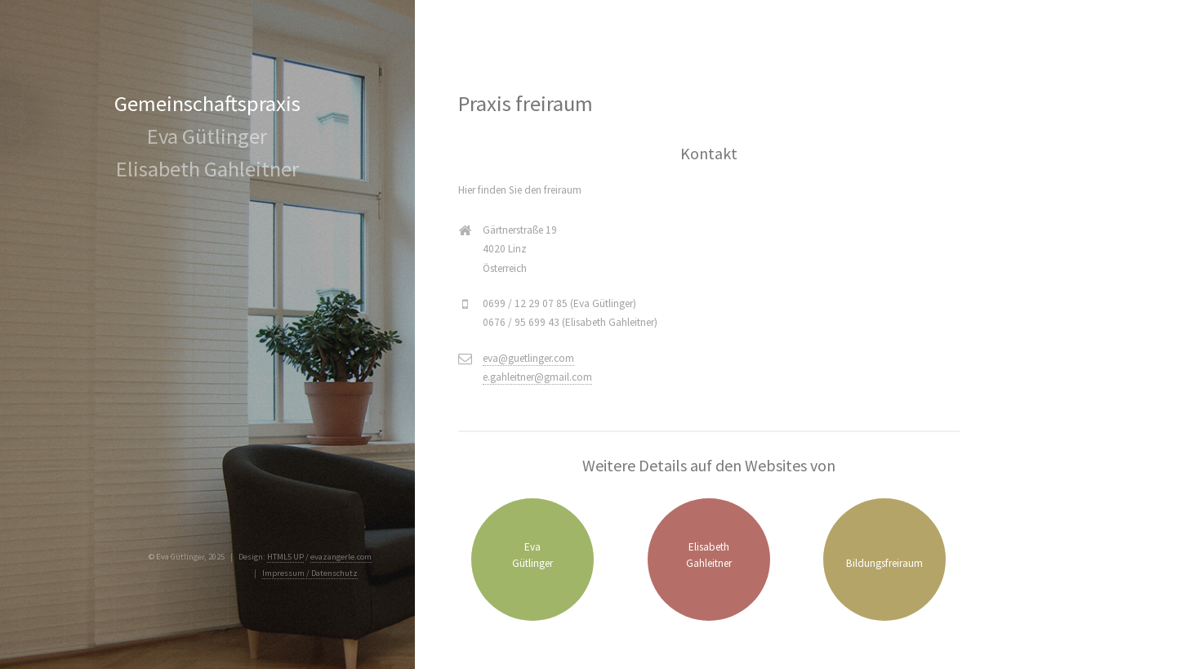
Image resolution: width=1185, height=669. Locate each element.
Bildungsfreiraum (884, 563)
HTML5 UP (285, 556)
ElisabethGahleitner (709, 555)
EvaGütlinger (532, 555)
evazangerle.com (341, 556)
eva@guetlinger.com (528, 358)
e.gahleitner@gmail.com (537, 377)
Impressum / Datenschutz (310, 573)
